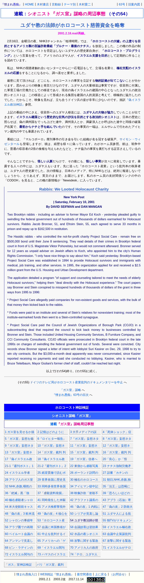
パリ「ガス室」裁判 (50, 564)
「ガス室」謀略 (70, 390)
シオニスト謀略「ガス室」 (72, 416)
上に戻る (101, 574)
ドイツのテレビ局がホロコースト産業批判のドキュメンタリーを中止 (76, 382)
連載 (72, 424)
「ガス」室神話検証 (18, 564)
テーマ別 (70, 4)
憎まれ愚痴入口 (26, 574)
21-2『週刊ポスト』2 (51, 466)
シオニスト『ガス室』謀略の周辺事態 (67, 13)
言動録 (56, 4)
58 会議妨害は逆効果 (84, 527)
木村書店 (43, 4)
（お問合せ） (119, 574)
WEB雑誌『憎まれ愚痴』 (57, 574)
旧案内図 (134, 4)
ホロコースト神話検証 (72, 407)
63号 (122, 4)
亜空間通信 (84, 574)
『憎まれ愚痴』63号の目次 (70, 394)
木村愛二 (85, 4)
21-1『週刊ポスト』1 (19, 466)
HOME (29, 4)
